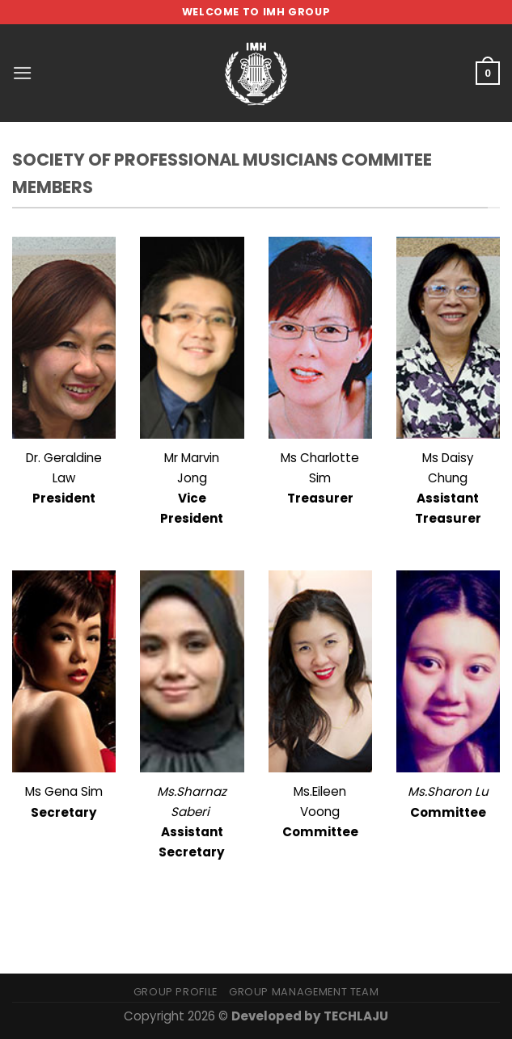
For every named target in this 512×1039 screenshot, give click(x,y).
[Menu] (22, 73)
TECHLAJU (356, 1015)
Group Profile (175, 992)
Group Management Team (304, 992)
